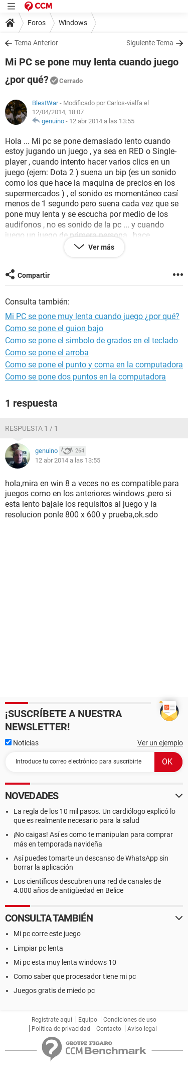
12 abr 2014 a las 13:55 (101, 121)
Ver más (100, 247)
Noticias (22, 743)
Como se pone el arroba (47, 352)
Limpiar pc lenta (38, 948)
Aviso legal (142, 1028)
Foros (37, 23)
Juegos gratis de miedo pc (54, 990)
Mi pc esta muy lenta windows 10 (65, 962)
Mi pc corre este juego (47, 934)
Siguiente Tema (149, 43)
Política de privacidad (61, 1028)
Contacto (108, 1028)
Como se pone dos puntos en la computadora (85, 376)
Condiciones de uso (129, 1019)
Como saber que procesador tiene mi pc (75, 976)
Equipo (87, 1019)
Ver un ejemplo (160, 743)
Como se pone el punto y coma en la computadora (94, 364)
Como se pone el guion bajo (54, 328)
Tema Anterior (36, 43)
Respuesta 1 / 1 (31, 428)
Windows (73, 23)
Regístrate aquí (52, 1019)
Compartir (34, 275)
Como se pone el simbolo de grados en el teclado (91, 340)
